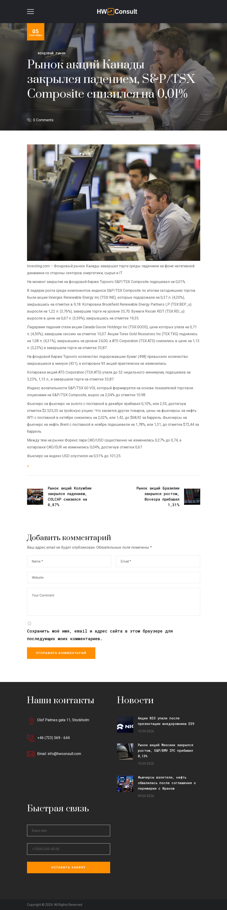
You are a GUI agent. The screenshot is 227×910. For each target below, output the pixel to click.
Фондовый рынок (52, 53)
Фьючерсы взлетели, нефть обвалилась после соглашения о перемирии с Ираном (167, 783)
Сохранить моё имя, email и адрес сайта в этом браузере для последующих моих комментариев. (100, 635)
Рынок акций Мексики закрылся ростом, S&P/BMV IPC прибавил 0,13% (165, 750)
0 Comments (43, 120)
